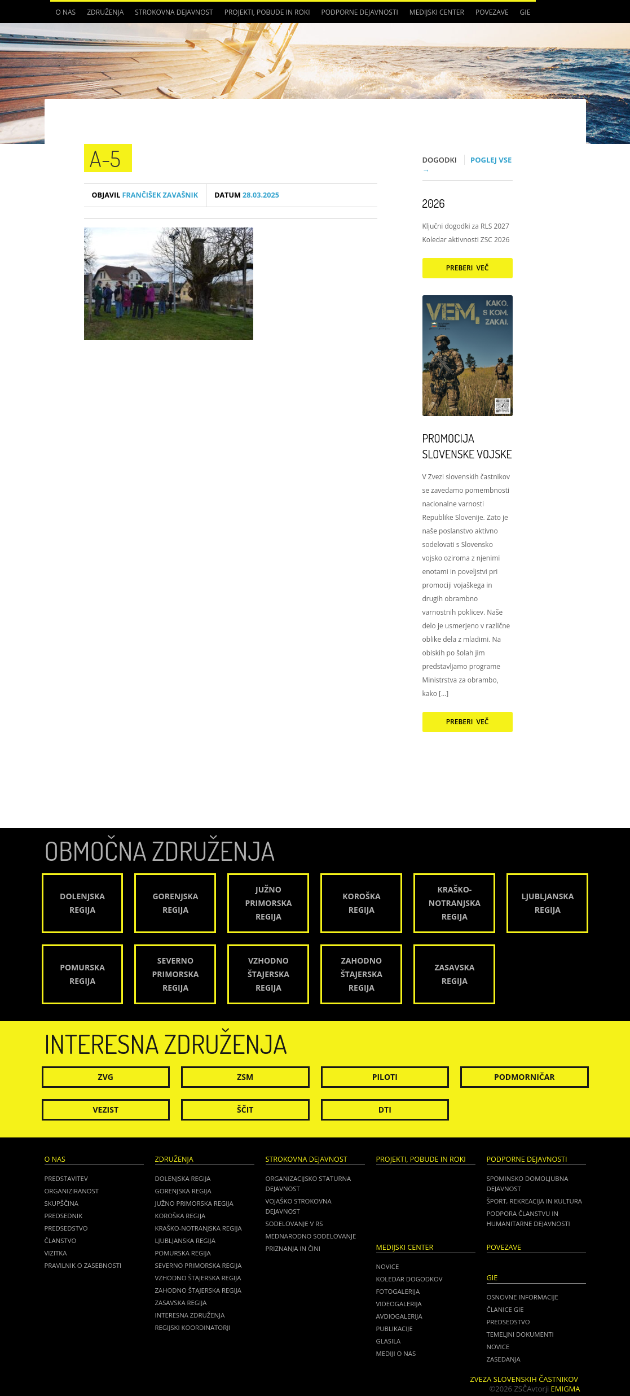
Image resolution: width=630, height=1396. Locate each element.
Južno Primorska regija (194, 1203)
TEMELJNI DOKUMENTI (520, 1334)
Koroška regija (180, 1215)
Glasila (388, 1341)
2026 (433, 203)
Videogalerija (399, 1303)
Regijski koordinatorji (193, 1327)
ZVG (105, 1076)
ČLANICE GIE (505, 1309)
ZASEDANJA (504, 1359)
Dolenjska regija (183, 1178)
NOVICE (498, 1346)
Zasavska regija (181, 1302)
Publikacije (394, 1328)
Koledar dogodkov (409, 1279)
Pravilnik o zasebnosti (83, 1265)
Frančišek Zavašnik (145, 195)
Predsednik (64, 1215)
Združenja (105, 12)
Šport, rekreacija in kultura (534, 1201)
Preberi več (467, 268)
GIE (525, 12)
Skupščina (61, 1203)
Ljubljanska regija (185, 1240)
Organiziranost (72, 1191)
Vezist (106, 1109)
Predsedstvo (66, 1228)
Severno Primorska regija (198, 1265)
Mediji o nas (396, 1353)
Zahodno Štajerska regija (198, 1290)
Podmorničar (524, 1076)
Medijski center (436, 12)
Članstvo (61, 1240)
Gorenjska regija (183, 1191)
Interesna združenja (190, 1315)
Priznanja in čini (293, 1248)
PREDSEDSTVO (508, 1322)
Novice (387, 1266)
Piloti (385, 1076)
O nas (66, 12)
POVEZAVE (492, 12)
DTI (384, 1109)
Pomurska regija (183, 1253)
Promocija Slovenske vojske (467, 446)
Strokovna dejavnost (174, 12)
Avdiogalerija (399, 1316)
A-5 (105, 158)
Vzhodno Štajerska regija (198, 1278)
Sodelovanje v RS (294, 1223)
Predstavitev (66, 1178)
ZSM (245, 1076)
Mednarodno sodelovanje (311, 1236)
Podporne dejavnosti (359, 12)
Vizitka (56, 1253)
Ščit (245, 1109)
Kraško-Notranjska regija (198, 1228)
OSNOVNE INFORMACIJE (522, 1297)
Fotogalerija (398, 1291)
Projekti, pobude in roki (267, 12)
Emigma (565, 1389)
